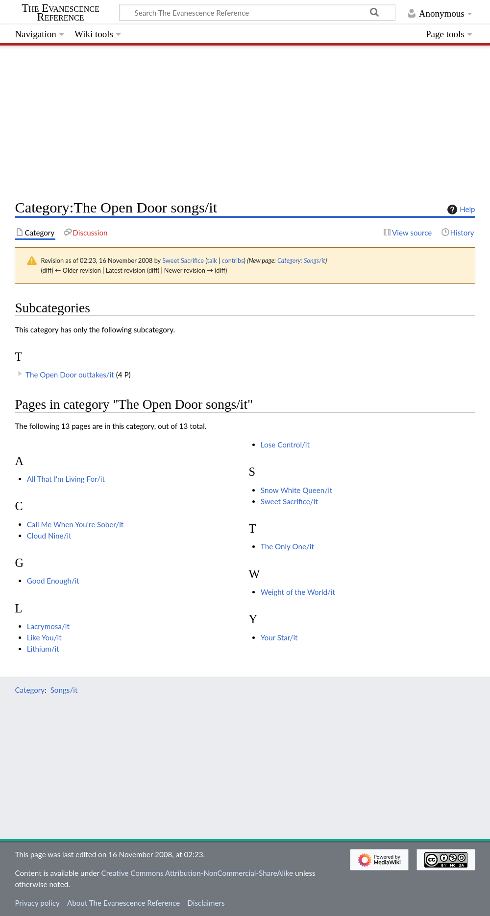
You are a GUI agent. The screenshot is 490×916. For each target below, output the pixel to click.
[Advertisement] (245, 119)
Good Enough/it (53, 580)
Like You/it (44, 637)
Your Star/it (279, 637)
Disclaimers (205, 902)
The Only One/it (287, 546)
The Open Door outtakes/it (69, 374)
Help (460, 209)
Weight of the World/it (298, 591)
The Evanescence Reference (60, 13)
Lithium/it (43, 648)
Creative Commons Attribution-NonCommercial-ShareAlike (197, 873)
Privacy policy (37, 902)
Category (30, 689)
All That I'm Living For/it (66, 478)
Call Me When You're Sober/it (75, 524)
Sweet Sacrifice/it (289, 501)
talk (212, 260)
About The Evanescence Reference (123, 902)
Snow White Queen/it (296, 490)
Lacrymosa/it (48, 626)
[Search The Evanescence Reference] (257, 12)
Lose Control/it (285, 444)
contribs (233, 260)
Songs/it (64, 689)
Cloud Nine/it (49, 535)
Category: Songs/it (301, 260)
